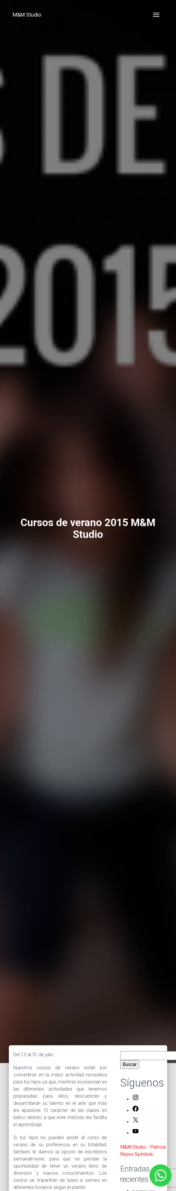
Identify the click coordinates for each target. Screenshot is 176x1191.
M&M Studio (27, 15)
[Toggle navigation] (156, 14)
